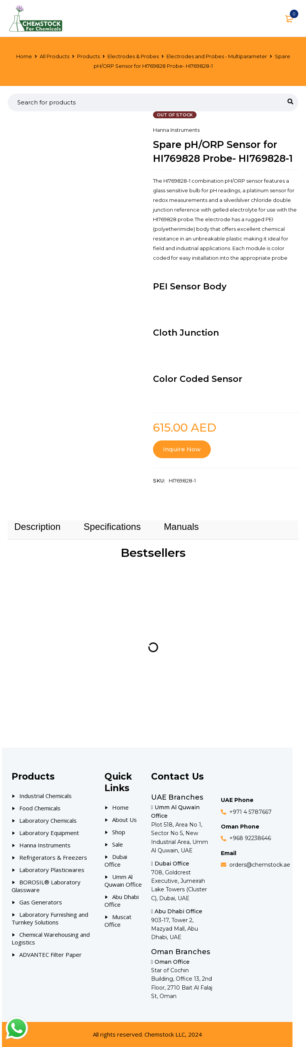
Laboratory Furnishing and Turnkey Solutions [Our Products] (50, 918)
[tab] (37, 526)
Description (37, 526)
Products (88, 56)
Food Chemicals (40, 808)
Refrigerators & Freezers (53, 857)
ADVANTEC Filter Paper (50, 954)
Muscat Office (117, 920)
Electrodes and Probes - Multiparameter (216, 56)
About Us (124, 819)
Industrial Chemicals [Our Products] (45, 796)
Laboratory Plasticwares (51, 870)
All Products (54, 56)
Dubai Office (115, 860)
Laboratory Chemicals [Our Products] (48, 820)
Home (24, 56)
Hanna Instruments (176, 130)
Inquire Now (181, 449)
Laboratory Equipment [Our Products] (49, 833)
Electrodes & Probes (133, 56)
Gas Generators (40, 902)
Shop (118, 832)
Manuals (181, 526)
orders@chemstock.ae (259, 864)
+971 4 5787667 (250, 811)
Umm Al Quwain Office (123, 880)
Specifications (112, 526)
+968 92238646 (250, 838)
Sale (117, 844)
